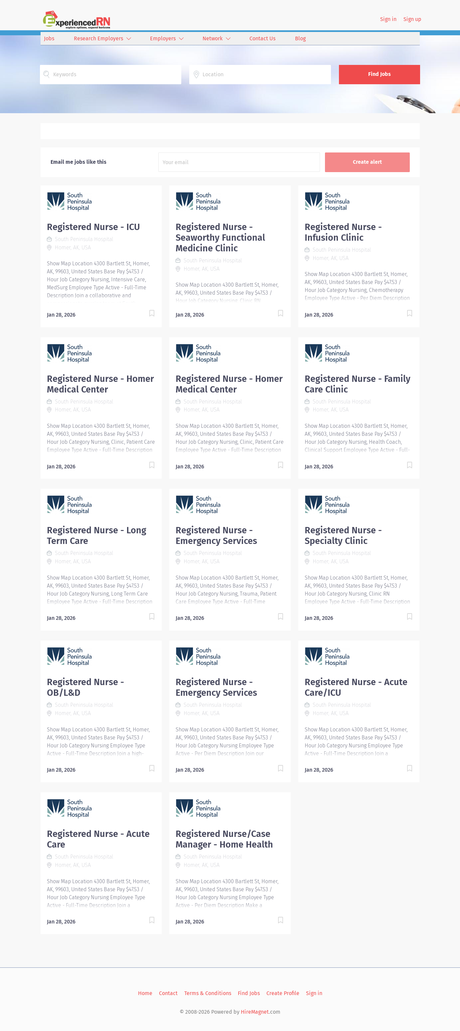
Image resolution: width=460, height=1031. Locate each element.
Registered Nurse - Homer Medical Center (100, 384)
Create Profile (282, 993)
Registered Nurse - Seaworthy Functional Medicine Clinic (220, 238)
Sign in (388, 19)
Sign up (412, 19)
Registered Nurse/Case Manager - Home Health (224, 839)
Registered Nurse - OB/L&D (85, 687)
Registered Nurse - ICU (93, 227)
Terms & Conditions (207, 993)
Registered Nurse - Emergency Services (216, 535)
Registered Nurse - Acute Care (98, 839)
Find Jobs (379, 74)
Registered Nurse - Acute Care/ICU (356, 687)
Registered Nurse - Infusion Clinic (343, 232)
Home (145, 993)
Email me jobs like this (78, 162)
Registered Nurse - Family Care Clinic (357, 384)
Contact (168, 993)
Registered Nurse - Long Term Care (96, 535)
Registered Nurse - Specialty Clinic (343, 535)
